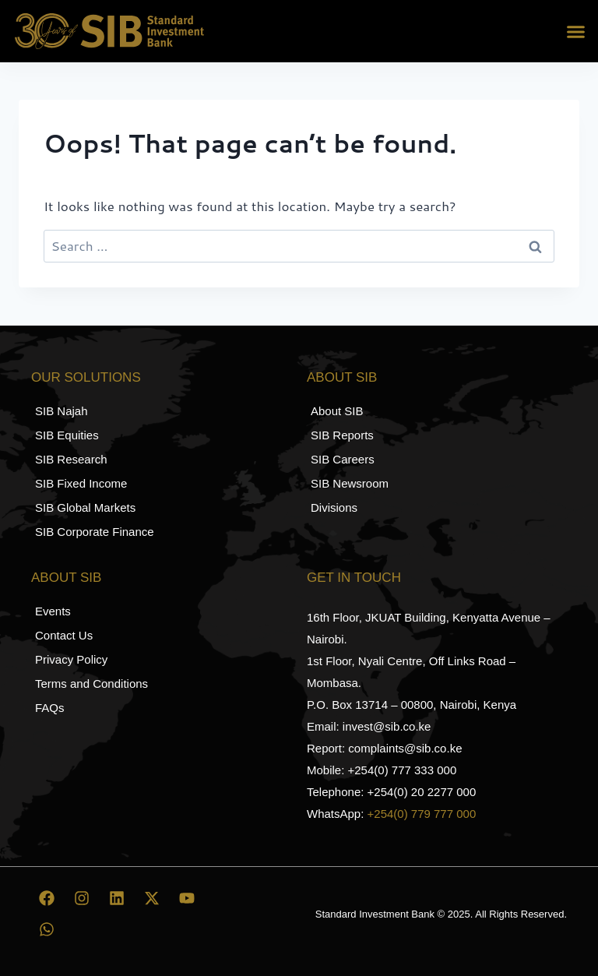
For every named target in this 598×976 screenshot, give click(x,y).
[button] (576, 31)
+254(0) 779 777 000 (422, 813)
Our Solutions (86, 377)
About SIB (342, 377)
